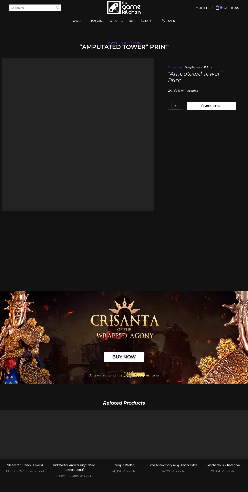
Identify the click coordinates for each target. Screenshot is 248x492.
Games (78, 20)
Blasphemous (193, 67)
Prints (135, 42)
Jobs (132, 20)
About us (116, 20)
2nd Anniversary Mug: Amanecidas (173, 465)
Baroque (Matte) (124, 465)
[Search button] (58, 8)
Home (112, 42)
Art (123, 42)
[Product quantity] (175, 106)
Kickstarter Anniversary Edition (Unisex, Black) (74, 467)
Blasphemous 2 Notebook (223, 465)
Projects (97, 20)
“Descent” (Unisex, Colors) (25, 465)
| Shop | (146, 20)
